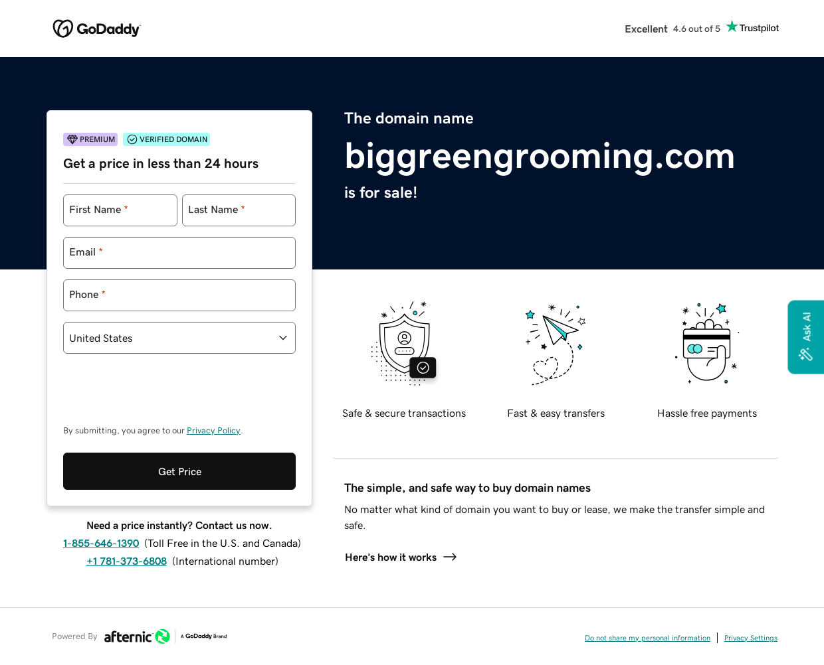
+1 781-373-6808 (126, 560)
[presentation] (164, 395)
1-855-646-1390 (101, 543)
